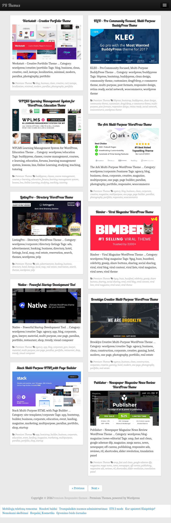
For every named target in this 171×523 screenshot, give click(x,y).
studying (45, 182)
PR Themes (11, 5)
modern (37, 86)
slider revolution (135, 468)
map (43, 267)
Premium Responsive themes (70, 498)
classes (50, 176)
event (25, 437)
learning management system (64, 179)
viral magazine (102, 285)
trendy (15, 353)
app (45, 347)
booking (59, 264)
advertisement (47, 264)
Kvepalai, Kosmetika (42, 513)
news (115, 465)
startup (39, 440)
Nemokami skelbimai (15, 513)
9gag (116, 278)
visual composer (27, 353)
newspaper (124, 465)
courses (16, 179)
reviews (108, 468)
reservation (63, 267)
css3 (66, 83)
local (38, 267)
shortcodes (121, 468)
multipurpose (115, 194)
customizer (114, 103)
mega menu (106, 465)
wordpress (25, 270)
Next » (95, 488)
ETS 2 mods (116, 509)
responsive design (120, 106)
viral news (115, 285)
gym (66, 347)
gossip (147, 278)
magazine (103, 194)
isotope (72, 83)
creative (60, 83)
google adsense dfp (143, 462)
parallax (46, 86)
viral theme (126, 285)
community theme (99, 103)
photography (57, 86)
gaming (113, 365)
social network (150, 106)
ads (37, 264)
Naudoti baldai (48, 509)
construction (143, 361)
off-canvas (135, 465)
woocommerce (97, 110)
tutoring (63, 182)
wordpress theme (113, 110)
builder (54, 434)
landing (33, 437)
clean (52, 83)
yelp (33, 270)
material (16, 350)
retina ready (136, 106)
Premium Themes (23, 83)
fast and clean (126, 462)
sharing (102, 281)
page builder (139, 194)
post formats (105, 106)
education (36, 179)
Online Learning (32, 182)
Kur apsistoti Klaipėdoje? (140, 509)
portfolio (69, 86)
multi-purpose (28, 350)
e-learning (25, 179)
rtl (114, 468)
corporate (146, 191)
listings (31, 267)
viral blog (131, 281)
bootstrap (126, 100)
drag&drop (125, 103)
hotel (24, 267)
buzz (121, 278)
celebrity (138, 278)
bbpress (117, 100)
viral (123, 281)
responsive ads (97, 468)
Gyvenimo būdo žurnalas (71, 513)
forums (45, 179)
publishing (146, 465)
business (45, 83)
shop (77, 350)
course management (65, 176)
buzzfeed (129, 278)
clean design (150, 100)
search (72, 267)
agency (117, 191)
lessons (15, 182)
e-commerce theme (141, 103)
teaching (54, 182)
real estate (52, 267)
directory (16, 267)
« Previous (78, 488)
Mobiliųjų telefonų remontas (19, 509)
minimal (29, 86)
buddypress (137, 100)
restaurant (69, 350)
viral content (143, 281)
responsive (118, 197)
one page (127, 194)
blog (38, 83)
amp (116, 462)
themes (15, 270)
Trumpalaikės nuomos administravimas (83, 509)
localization (18, 86)
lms (21, 182)
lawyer (72, 347)
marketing (53, 437)
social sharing (113, 281)
